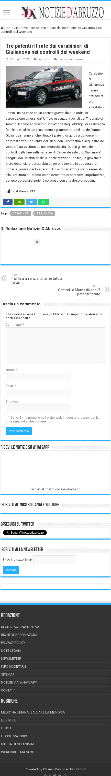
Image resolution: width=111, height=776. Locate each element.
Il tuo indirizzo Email (17, 559)
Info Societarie (13, 666)
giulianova (44, 213)
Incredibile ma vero (17, 752)
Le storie (8, 720)
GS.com (80, 769)
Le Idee (6, 728)
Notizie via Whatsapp (19, 682)
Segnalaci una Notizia (20, 627)
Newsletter (11, 658)
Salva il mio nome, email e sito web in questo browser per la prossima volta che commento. (52, 419)
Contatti (8, 690)
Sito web (12, 401)
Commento (15, 324)
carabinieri (21, 213)
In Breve (22, 28)
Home (7, 28)
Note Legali (11, 651)
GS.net (48, 769)
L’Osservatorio (14, 736)
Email (11, 386)
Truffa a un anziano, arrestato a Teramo (37, 279)
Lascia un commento (73, 59)
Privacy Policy (13, 643)
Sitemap (7, 674)
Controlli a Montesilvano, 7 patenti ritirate (74, 290)
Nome (11, 370)
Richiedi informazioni (19, 635)
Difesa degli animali (18, 744)
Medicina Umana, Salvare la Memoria (33, 712)
